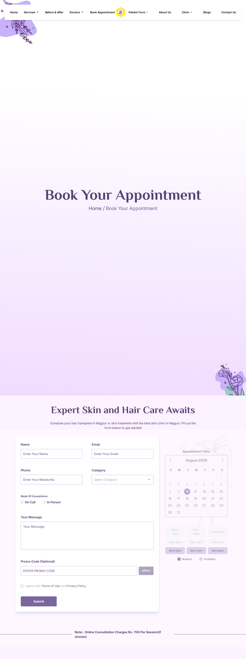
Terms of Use (51, 587)
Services (31, 12)
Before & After (54, 12)
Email (96, 446)
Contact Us (230, 12)
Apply (146, 572)
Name (25, 446)
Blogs (208, 12)
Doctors (77, 12)
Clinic (188, 12)
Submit (38, 603)
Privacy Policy (76, 587)
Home (14, 12)
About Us (166, 12)
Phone (25, 472)
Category (99, 472)
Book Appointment (102, 12)
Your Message (31, 519)
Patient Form (140, 12)
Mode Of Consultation (34, 497)
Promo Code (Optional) (38, 563)
